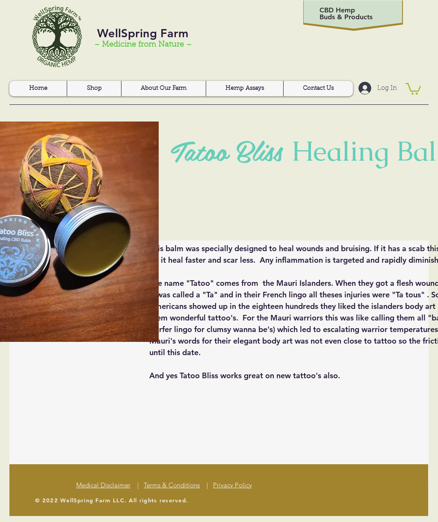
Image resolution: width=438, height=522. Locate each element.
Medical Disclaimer (103, 485)
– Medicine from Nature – (143, 45)
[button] (413, 88)
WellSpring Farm (142, 33)
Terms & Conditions (172, 485)
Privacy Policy (232, 485)
